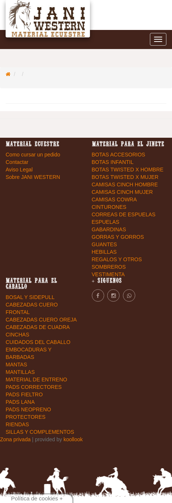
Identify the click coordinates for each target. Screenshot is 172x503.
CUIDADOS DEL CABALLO (38, 342)
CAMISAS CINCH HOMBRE (125, 185)
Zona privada (16, 439)
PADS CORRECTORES (34, 387)
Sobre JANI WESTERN (33, 177)
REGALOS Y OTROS (117, 259)
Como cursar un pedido (33, 155)
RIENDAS (17, 424)
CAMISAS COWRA (114, 199)
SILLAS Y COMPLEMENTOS (40, 432)
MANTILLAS (20, 372)
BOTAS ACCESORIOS (118, 155)
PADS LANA (20, 402)
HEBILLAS (104, 252)
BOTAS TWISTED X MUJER (125, 177)
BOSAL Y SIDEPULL (30, 297)
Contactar (17, 162)
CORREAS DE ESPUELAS (124, 214)
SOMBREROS (109, 267)
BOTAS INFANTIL (113, 162)
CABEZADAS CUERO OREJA (41, 320)
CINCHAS (17, 335)
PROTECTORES (25, 417)
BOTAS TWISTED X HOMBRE (128, 170)
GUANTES (104, 244)
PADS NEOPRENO (28, 409)
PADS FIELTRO (24, 394)
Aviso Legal (19, 170)
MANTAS (16, 365)
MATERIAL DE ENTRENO (36, 379)
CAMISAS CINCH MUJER (122, 192)
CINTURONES (109, 207)
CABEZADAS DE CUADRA (38, 327)
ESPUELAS (106, 222)
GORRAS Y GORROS (118, 237)
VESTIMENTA (108, 274)
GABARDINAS (109, 229)
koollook (72, 439)
